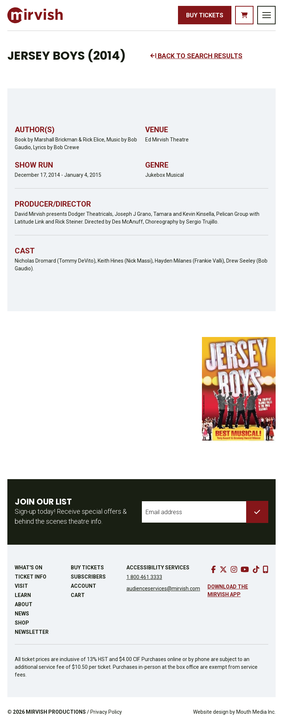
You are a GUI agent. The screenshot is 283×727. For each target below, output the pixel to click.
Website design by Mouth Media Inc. (234, 712)
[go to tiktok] (256, 569)
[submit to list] (257, 512)
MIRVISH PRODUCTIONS (56, 712)
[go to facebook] (213, 569)
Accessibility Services (157, 567)
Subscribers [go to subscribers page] (88, 577)
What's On (28, 567)
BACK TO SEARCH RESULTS (196, 56)
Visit (21, 586)
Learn (23, 595)
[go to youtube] (245, 569)
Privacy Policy (106, 712)
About (23, 604)
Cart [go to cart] (78, 595)
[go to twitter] (223, 569)
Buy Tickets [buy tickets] (204, 15)
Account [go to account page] (83, 586)
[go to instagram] (234, 569)
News (22, 614)
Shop (22, 623)
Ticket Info (30, 577)
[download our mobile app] (265, 569)
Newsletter (32, 632)
